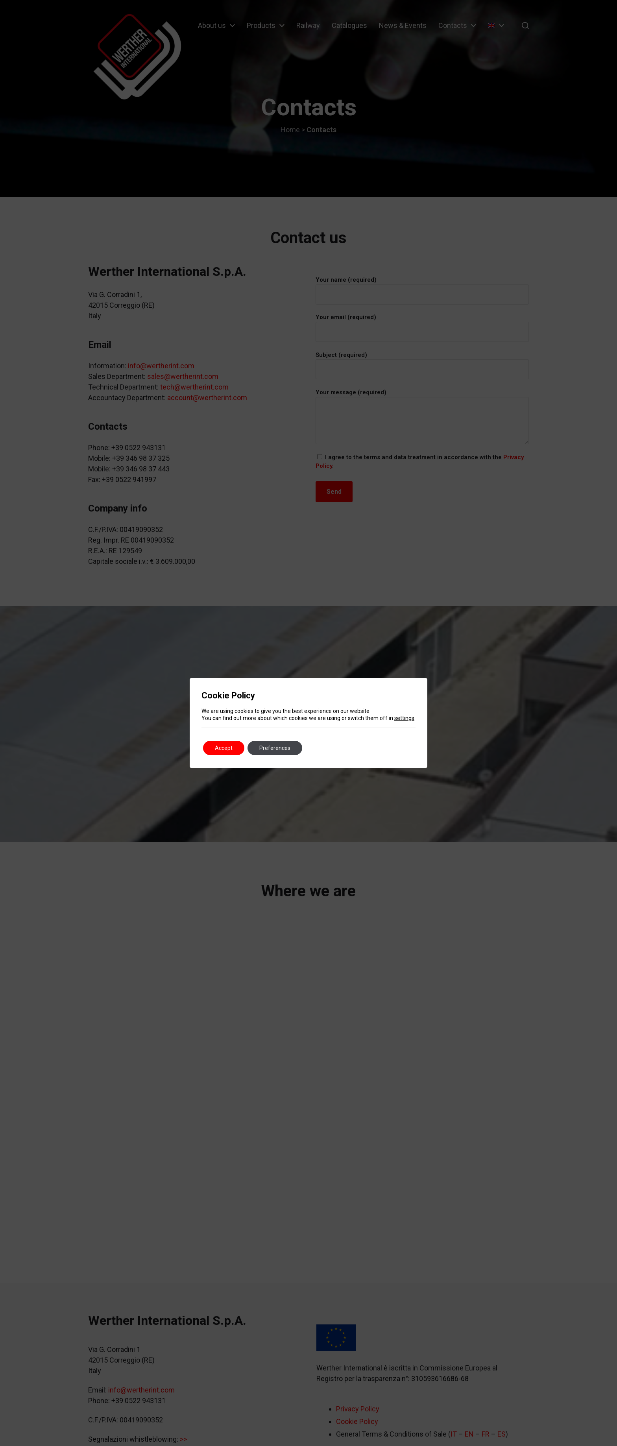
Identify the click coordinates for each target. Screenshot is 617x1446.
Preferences (274, 748)
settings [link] (404, 718)
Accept (224, 748)
